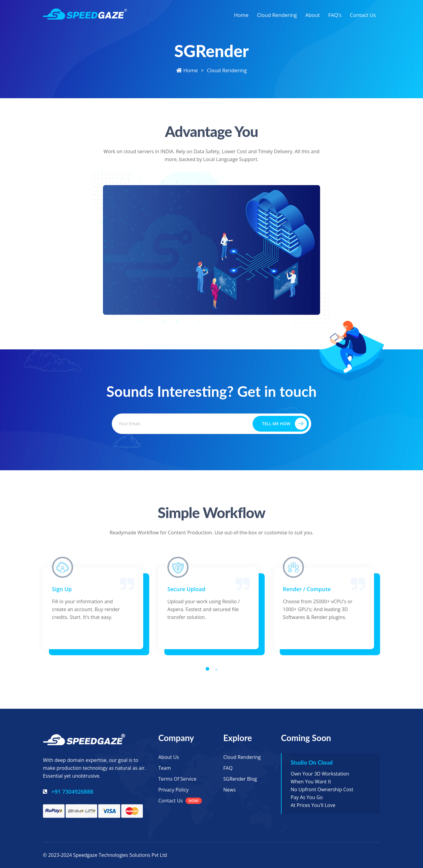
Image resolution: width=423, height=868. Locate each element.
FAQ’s (334, 14)
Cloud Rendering (277, 14)
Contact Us (363, 14)
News (229, 789)
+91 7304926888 (72, 791)
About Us (168, 757)
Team (164, 768)
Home (241, 14)
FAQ (228, 768)
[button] (207, 669)
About (312, 14)
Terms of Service (177, 779)
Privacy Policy (173, 789)
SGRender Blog (240, 779)
